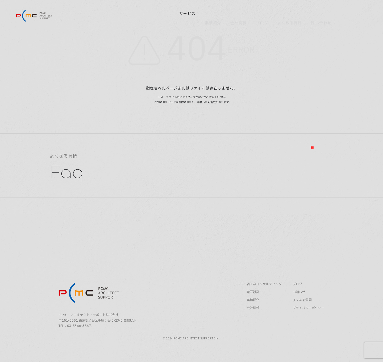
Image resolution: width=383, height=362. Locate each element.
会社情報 (253, 318)
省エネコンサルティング (264, 295)
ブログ (297, 295)
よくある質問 (302, 310)
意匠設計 (253, 303)
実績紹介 (253, 310)
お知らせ (299, 303)
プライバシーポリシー (308, 318)
